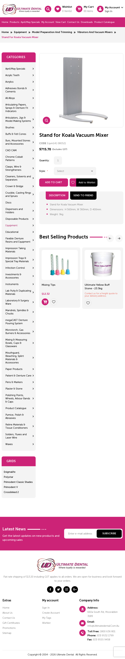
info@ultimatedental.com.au (103, 625)
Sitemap (6, 633)
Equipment (20, 32)
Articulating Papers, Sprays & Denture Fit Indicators (16, 108)
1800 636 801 (107, 631)
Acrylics (9, 81)
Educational (11, 231)
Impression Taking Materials (15, 250)
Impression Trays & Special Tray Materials (17, 260)
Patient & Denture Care (18, 375)
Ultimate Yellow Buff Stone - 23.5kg (97, 286)
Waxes (9, 444)
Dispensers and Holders (14, 211)
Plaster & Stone (13, 388)
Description (57, 195)
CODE (42, 143)
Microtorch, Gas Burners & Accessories (17, 331)
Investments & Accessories (13, 276)
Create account (51, 612)
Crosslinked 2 (11, 492)
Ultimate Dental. (65, 654)
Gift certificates (11, 622)
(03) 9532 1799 (105, 635)
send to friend (83, 195)
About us (7, 612)
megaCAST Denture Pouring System (16, 322)
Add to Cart (53, 182)
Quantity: (44, 160)
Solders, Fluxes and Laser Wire (16, 436)
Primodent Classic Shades (18, 482)
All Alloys (10, 98)
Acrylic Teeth (12, 75)
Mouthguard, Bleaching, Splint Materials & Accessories (14, 357)
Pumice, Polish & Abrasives (14, 416)
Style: (42, 171)
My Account (47, 22)
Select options (45, 301)
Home (5, 22)
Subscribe (109, 533)
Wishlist (46, 622)
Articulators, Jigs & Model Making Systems (18, 119)
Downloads (87, 22)
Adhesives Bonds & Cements (16, 90)
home (5, 607)
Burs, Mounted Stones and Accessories (17, 142)
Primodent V (11, 487)
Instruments (12, 284)
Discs (8, 202)
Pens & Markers (14, 382)
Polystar (8, 477)
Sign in (46, 607)
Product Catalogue (104, 22)
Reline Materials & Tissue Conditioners (16, 426)
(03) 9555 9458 (101, 639)
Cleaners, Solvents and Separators (18, 178)
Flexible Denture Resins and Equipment (17, 240)
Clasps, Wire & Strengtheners (13, 168)
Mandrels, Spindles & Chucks (16, 312)
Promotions (9, 628)
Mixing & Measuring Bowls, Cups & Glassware (16, 343)
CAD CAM (11, 150)
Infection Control (15, 267)
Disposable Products (16, 218)
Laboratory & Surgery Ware (17, 302)
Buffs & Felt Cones (15, 134)
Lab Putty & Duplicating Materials (18, 292)
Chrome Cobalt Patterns (14, 158)
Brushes (9, 127)
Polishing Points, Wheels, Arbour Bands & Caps (17, 398)
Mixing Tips (48, 284)
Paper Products (13, 369)
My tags (46, 617)
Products (14, 22)
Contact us (73, 22)
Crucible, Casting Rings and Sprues (18, 194)
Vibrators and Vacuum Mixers (94, 32)
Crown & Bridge (14, 186)
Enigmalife (9, 471)
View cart (61, 22)
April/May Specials (30, 22)
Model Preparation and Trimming (52, 32)
